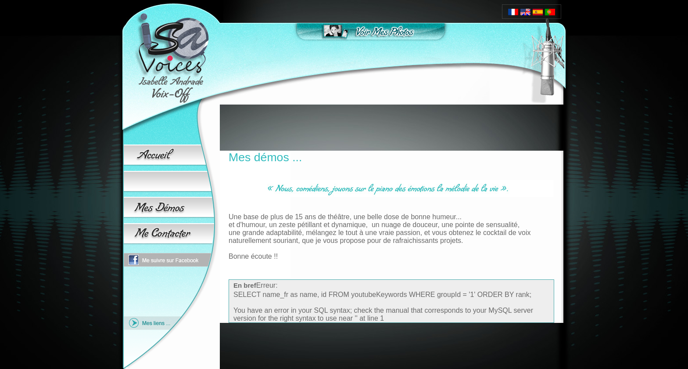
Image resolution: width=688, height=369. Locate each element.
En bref (244, 285)
